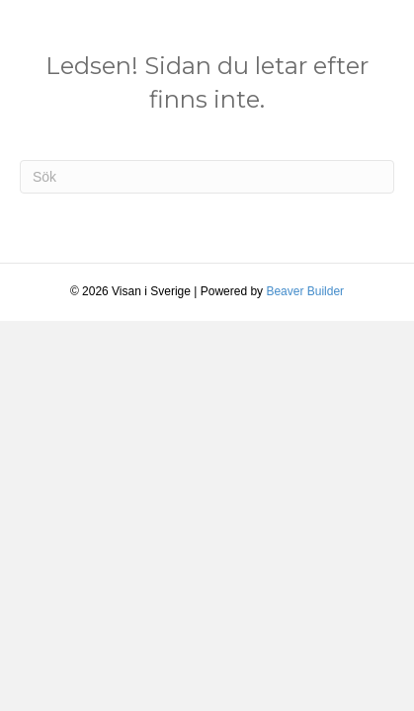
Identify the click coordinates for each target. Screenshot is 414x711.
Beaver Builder (305, 291)
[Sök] (207, 177)
